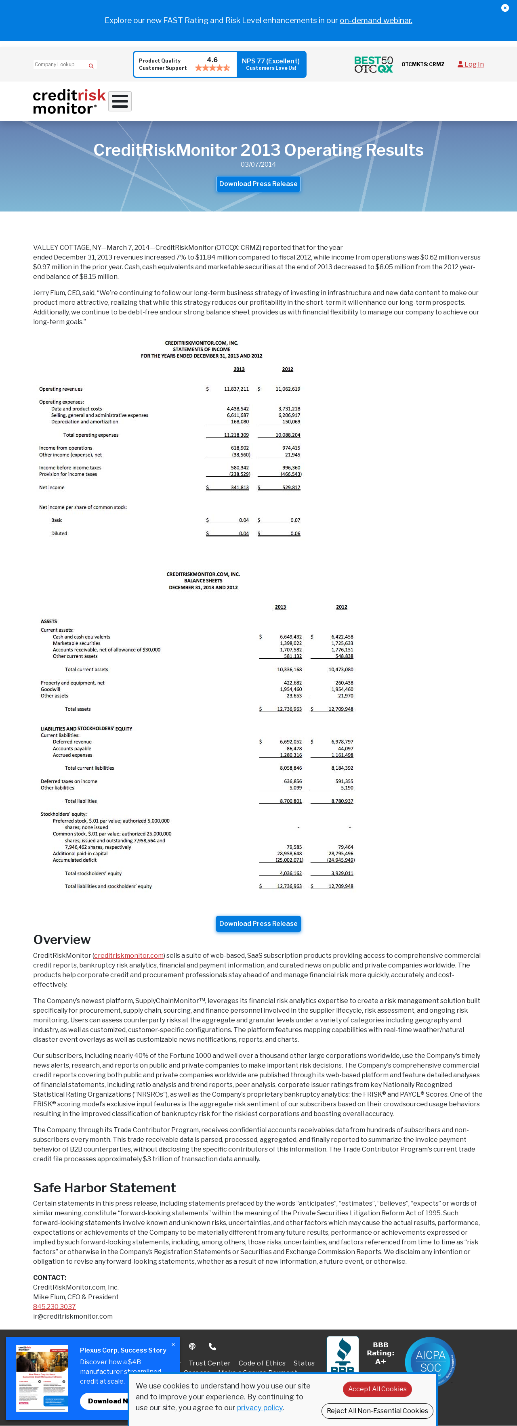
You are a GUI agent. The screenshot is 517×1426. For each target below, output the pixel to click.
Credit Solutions (206, 101)
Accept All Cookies (377, 1389)
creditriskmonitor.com (129, 955)
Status (304, 1363)
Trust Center (210, 1363)
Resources (346, 101)
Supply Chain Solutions (279, 101)
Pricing (428, 101)
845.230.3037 (54, 1307)
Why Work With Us (138, 101)
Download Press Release (258, 184)
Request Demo (463, 101)
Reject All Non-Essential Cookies (377, 1411)
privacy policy (260, 1407)
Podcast (193, 1347)
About (391, 101)
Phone (213, 1347)
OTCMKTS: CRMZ (423, 64)
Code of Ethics (262, 1363)
